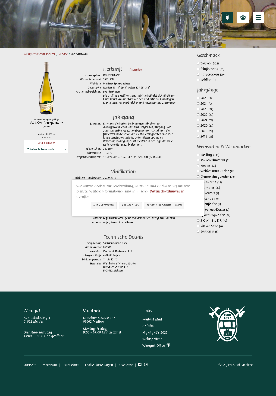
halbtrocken (212, 75)
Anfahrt (148, 326)
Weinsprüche (152, 339)
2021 (206, 120)
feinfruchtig (212, 69)
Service (63, 54)
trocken (209, 64)
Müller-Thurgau (215, 160)
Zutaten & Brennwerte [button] (40, 149)
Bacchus (209, 199)
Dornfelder (210, 204)
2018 (206, 137)
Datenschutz (70, 365)
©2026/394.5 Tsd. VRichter (235, 365)
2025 (206, 98)
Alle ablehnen (130, 205)
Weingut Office (156, 346)
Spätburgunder (215, 215)
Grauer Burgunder (217, 177)
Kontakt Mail (152, 320)
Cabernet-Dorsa (214, 210)
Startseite (30, 365)
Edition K (209, 232)
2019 (206, 131)
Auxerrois (209, 193)
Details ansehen (46, 143)
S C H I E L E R (213, 221)
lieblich (208, 80)
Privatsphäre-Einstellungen (164, 205)
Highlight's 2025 (155, 333)
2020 (206, 126)
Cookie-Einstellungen (99, 365)
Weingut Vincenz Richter (39, 54)
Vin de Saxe (212, 226)
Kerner (208, 166)
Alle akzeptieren (103, 205)
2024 (206, 104)
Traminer (210, 188)
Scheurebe (211, 182)
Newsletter (125, 365)
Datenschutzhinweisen (167, 192)
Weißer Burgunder (217, 171)
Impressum (49, 365)
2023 (206, 109)
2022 (206, 115)
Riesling (209, 155)
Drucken (133, 70)
